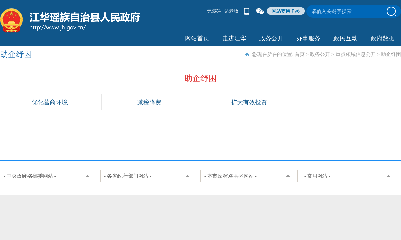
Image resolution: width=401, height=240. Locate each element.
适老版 (231, 11)
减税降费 (149, 102)
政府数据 (383, 38)
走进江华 (234, 38)
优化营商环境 (50, 102)
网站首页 (197, 38)
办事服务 (308, 38)
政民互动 (345, 38)
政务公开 (271, 38)
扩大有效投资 (249, 102)
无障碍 (214, 11)
